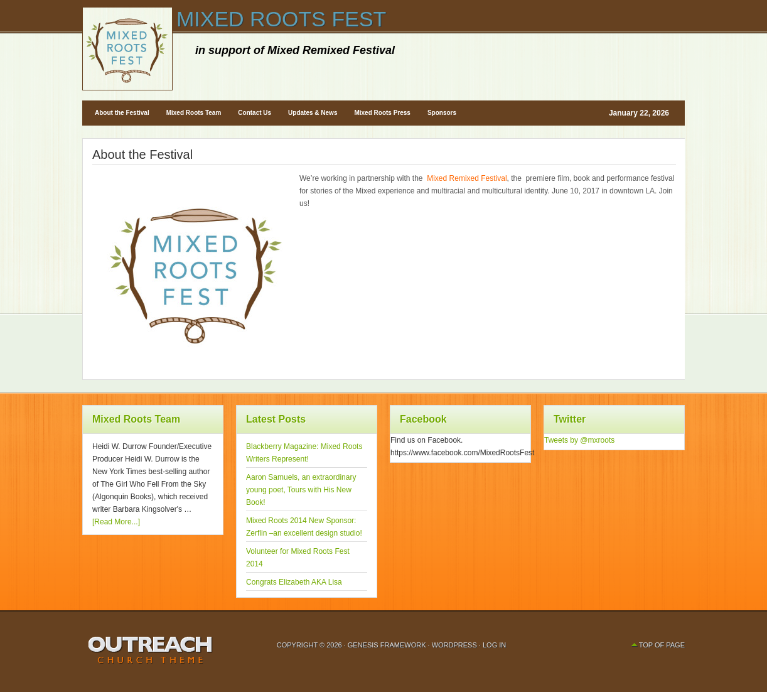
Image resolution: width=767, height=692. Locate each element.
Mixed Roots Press (382, 112)
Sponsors (441, 112)
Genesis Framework (387, 645)
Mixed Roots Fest (281, 19)
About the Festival (122, 112)
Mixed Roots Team (194, 112)
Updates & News (312, 112)
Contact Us (254, 112)
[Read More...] (116, 521)
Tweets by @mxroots (579, 440)
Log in (494, 645)
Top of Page (662, 645)
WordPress (454, 645)
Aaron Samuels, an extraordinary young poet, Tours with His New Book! (301, 490)
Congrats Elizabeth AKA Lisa (294, 582)
